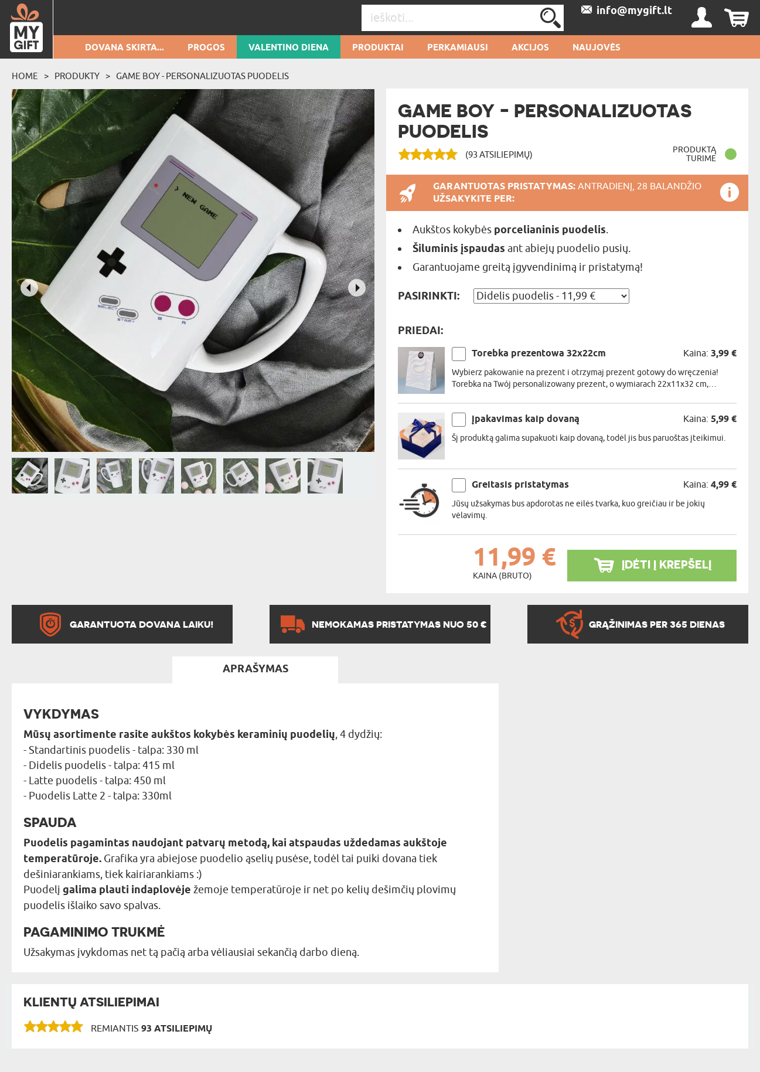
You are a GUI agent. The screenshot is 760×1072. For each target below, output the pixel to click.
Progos (206, 48)
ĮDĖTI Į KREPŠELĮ (666, 564)
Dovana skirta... (124, 48)
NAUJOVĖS (596, 48)
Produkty (77, 76)
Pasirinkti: (428, 297)
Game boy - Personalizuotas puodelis (202, 76)
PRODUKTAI (378, 48)
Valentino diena (288, 48)
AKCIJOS (530, 48)
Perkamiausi (457, 48)
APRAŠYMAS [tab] (255, 669)
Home (25, 76)
